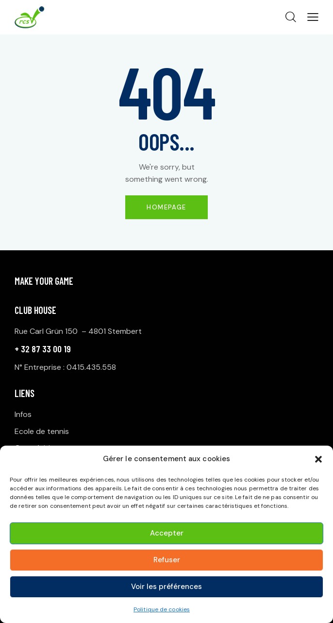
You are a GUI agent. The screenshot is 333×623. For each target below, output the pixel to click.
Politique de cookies (161, 609)
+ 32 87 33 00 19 (43, 348)
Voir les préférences (166, 586)
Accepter (166, 533)
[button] (318, 459)
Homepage (166, 207)
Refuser (166, 560)
